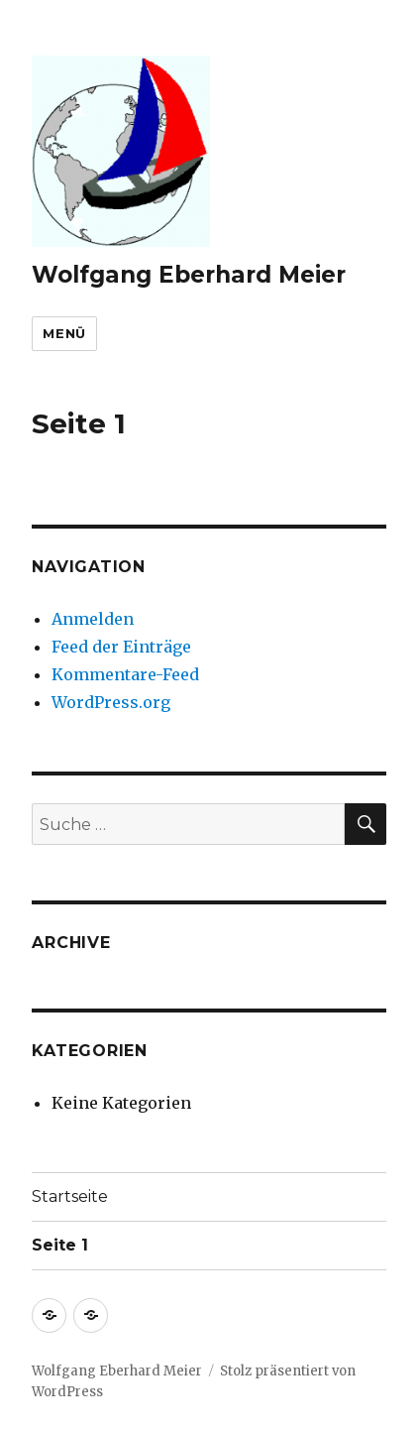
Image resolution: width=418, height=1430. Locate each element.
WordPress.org (111, 702)
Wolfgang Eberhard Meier (189, 275)
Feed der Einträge (121, 646)
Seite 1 (60, 1245)
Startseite (70, 1196)
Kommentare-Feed (125, 674)
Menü (64, 333)
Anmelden (93, 619)
